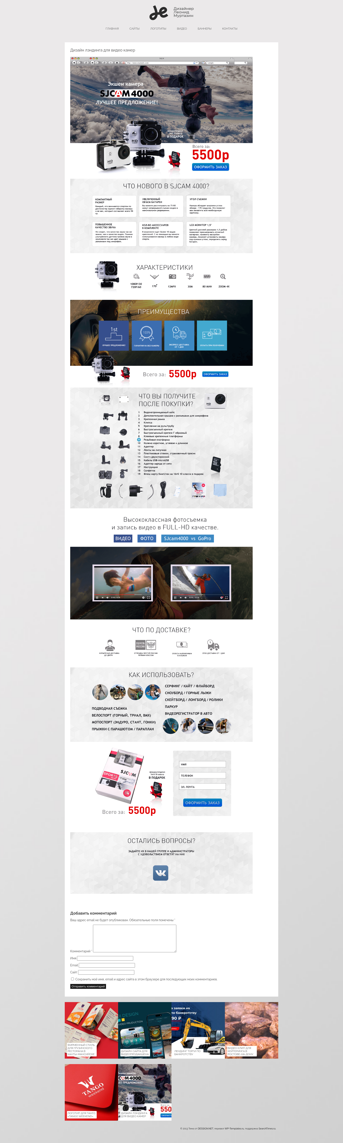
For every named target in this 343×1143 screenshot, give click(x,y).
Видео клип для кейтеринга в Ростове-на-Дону (240, 1056)
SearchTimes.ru (267, 1133)
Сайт (73, 977)
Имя (73, 963)
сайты (135, 28)
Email (74, 970)
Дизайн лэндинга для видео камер (134, 1120)
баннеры (205, 28)
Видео (182, 28)
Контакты (229, 28)
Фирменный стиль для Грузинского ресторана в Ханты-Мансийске (81, 1055)
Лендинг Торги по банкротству (187, 1058)
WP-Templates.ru (234, 1133)
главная (112, 28)
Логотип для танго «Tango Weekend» (81, 1120)
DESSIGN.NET (205, 1133)
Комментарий (81, 956)
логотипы (158, 28)
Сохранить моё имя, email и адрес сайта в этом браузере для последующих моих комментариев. (146, 984)
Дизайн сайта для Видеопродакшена (135, 1058)
